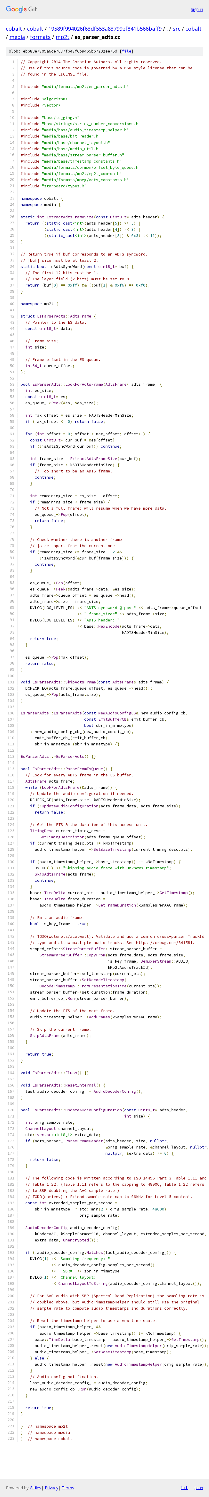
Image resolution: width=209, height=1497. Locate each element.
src (176, 28)
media (17, 36)
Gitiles (35, 1488)
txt (184, 1487)
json (198, 1487)
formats (40, 36)
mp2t (62, 36)
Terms (68, 1488)
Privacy (51, 1488)
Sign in (197, 9)
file (126, 51)
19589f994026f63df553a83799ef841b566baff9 (105, 28)
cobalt (14, 28)
